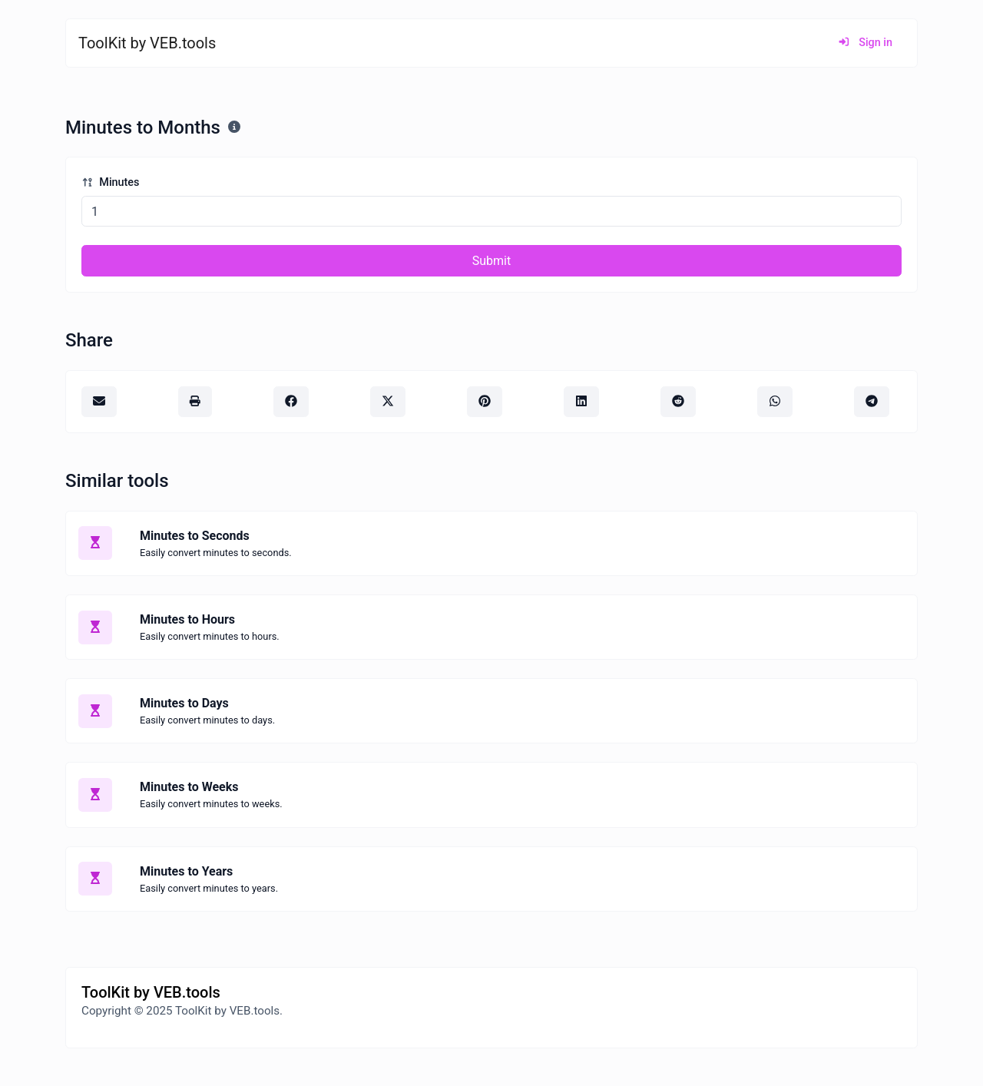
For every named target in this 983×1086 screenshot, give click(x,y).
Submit (491, 260)
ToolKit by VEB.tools (147, 43)
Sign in (865, 42)
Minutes (110, 182)
